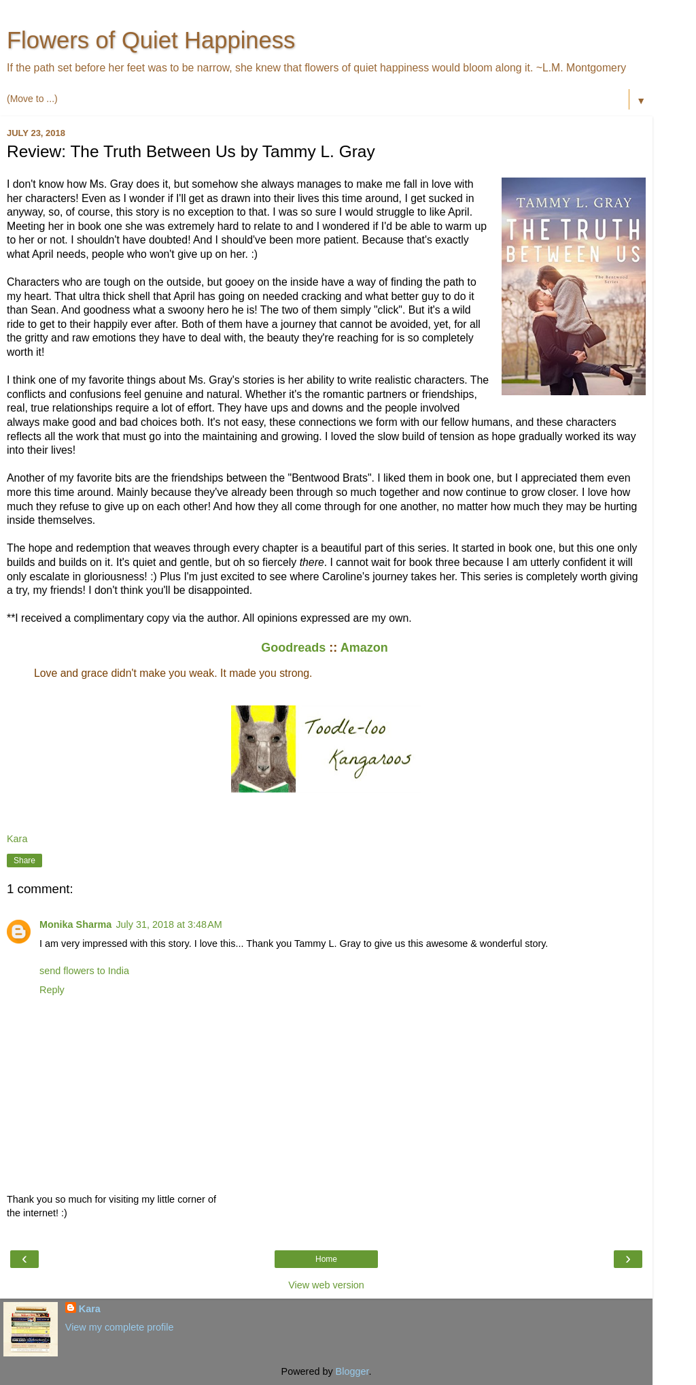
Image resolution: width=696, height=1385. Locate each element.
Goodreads (293, 647)
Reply (52, 989)
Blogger (352, 1371)
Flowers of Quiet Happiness (151, 40)
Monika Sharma (75, 924)
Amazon (366, 647)
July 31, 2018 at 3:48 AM (169, 924)
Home (326, 1259)
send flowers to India (84, 970)
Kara (90, 1308)
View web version (326, 1285)
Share (24, 860)
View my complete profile (119, 1327)
